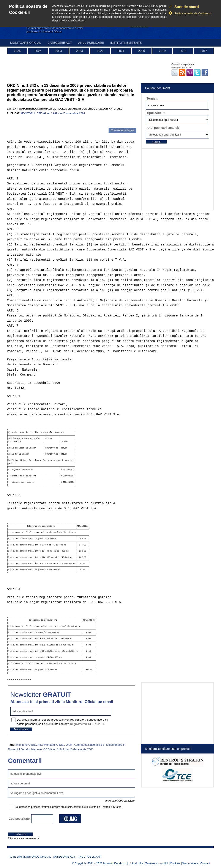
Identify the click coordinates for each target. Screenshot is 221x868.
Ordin (69, 744)
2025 (38, 51)
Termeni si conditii (156, 863)
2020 (141, 51)
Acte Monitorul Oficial (51, 744)
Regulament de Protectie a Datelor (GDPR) (132, 6)
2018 (183, 51)
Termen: (152, 98)
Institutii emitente (126, 42)
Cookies (175, 863)
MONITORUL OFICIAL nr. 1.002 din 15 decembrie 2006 (53, 113)
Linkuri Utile (135, 863)
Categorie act (59, 42)
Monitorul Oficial (26, 744)
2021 (120, 51)
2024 (58, 51)
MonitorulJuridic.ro (114, 863)
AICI (147, 16)
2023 (79, 51)
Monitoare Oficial (25, 42)
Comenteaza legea (122, 130)
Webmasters (190, 863)
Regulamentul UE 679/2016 (87, 724)
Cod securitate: (20, 818)
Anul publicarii (91, 42)
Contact (205, 863)
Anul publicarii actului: (163, 127)
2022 (100, 51)
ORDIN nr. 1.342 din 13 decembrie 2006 (68, 749)
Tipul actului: (156, 113)
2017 (203, 51)
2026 (17, 51)
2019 (162, 51)
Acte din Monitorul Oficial (30, 856)
